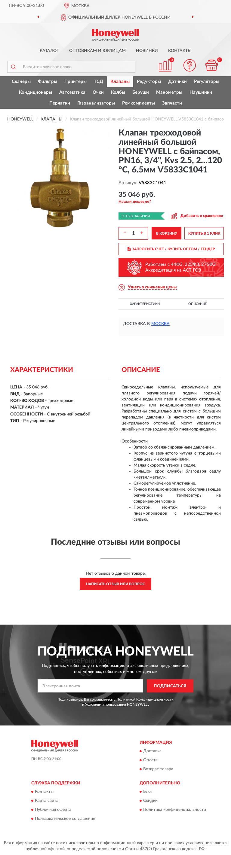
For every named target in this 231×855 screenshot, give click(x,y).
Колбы (118, 92)
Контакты (180, 51)
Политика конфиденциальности (174, 810)
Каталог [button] (49, 51)
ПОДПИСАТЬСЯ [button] (170, 686)
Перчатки (59, 103)
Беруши (140, 92)
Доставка (152, 751)
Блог (147, 792)
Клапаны (120, 81)
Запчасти (172, 103)
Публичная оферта (53, 810)
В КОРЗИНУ (166, 233)
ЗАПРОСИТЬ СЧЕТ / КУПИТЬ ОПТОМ (171, 249)
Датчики (177, 81)
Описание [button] (197, 304)
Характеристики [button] (145, 304)
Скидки (150, 801)
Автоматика (72, 92)
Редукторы (149, 81)
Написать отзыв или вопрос (115, 584)
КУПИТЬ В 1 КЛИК (204, 233)
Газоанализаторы (96, 103)
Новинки (147, 51)
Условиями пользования (105, 704)
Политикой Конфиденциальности (145, 699)
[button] (189, 65)
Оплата (150, 760)
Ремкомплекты (138, 103)
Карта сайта (46, 801)
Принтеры (75, 81)
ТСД (98, 81)
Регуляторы (206, 81)
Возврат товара (158, 769)
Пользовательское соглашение (65, 819)
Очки (98, 92)
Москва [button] (160, 324)
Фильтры (47, 81)
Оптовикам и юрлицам (97, 51)
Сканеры (21, 81)
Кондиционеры (35, 92)
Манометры (169, 92)
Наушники (200, 92)
